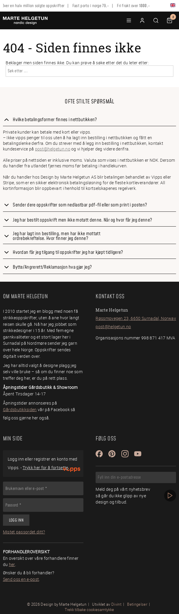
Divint (116, 604)
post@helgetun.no (52, 149)
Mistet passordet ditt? (24, 532)
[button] (129, 20)
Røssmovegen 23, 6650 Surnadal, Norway (136, 318)
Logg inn (16, 520)
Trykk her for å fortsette (45, 467)
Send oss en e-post (21, 579)
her (12, 564)
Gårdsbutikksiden (20, 409)
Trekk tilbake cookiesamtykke (89, 610)
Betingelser (137, 604)
